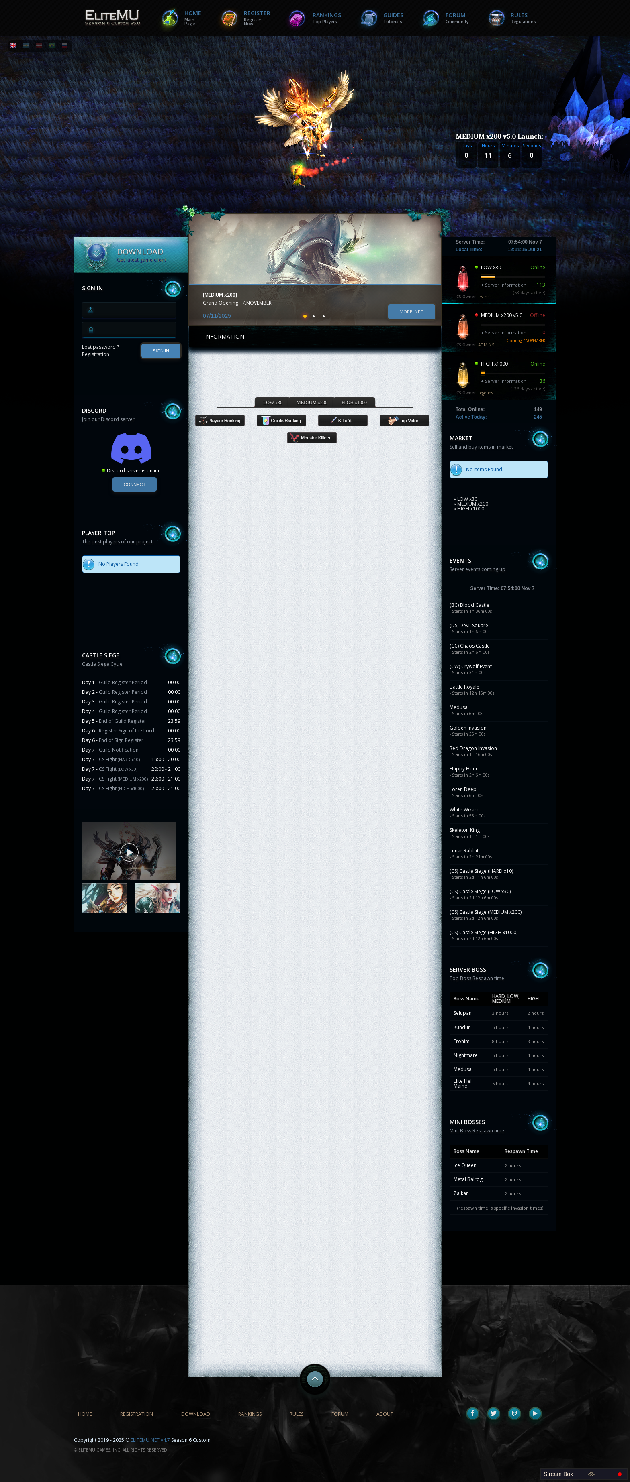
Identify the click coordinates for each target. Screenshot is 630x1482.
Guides (393, 18)
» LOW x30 (465, 499)
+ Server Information (503, 285)
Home (193, 18)
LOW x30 (272, 402)
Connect (134, 484)
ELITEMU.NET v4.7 (150, 1440)
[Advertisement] (131, 990)
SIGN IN (161, 350)
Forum (457, 18)
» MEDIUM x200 (471, 503)
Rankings (327, 18)
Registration (95, 354)
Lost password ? (100, 347)
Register (257, 18)
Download (195, 1414)
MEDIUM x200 (312, 402)
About (384, 1414)
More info (411, 312)
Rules (523, 18)
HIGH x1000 (354, 402)
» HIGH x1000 (469, 508)
